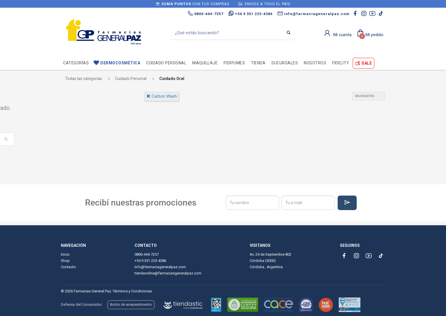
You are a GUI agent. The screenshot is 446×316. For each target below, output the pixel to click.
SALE (367, 63)
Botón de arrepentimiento (131, 304)
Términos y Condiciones (132, 291)
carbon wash (161, 96)
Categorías (76, 63)
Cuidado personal (166, 63)
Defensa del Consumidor (81, 304)
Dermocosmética (120, 63)
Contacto (68, 267)
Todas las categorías (83, 78)
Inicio (65, 254)
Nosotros (315, 63)
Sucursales (284, 63)
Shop (65, 260)
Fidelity (340, 63)
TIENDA (258, 63)
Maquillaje (205, 63)
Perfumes (234, 63)
